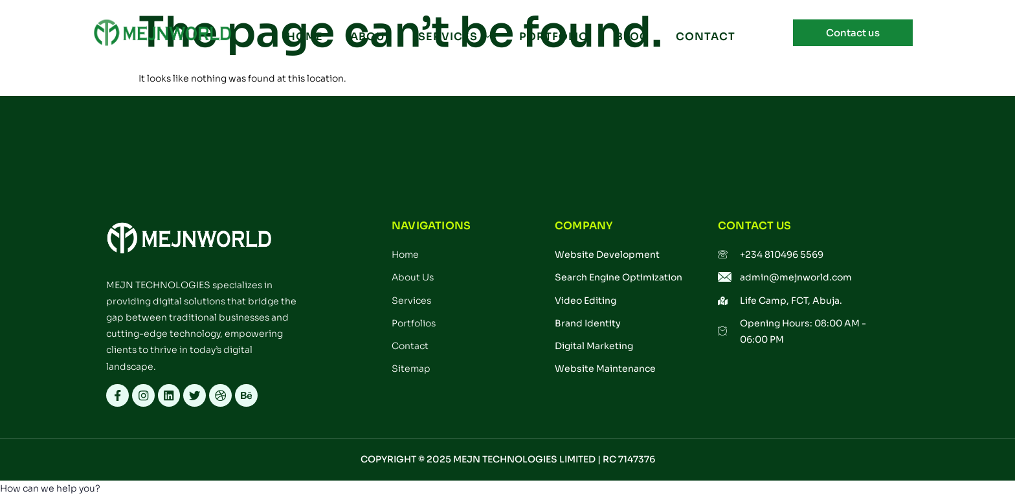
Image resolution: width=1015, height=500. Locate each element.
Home (306, 37)
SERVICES (454, 37)
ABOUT (371, 37)
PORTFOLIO (551, 37)
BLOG (628, 37)
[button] (50, 491)
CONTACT (701, 37)
